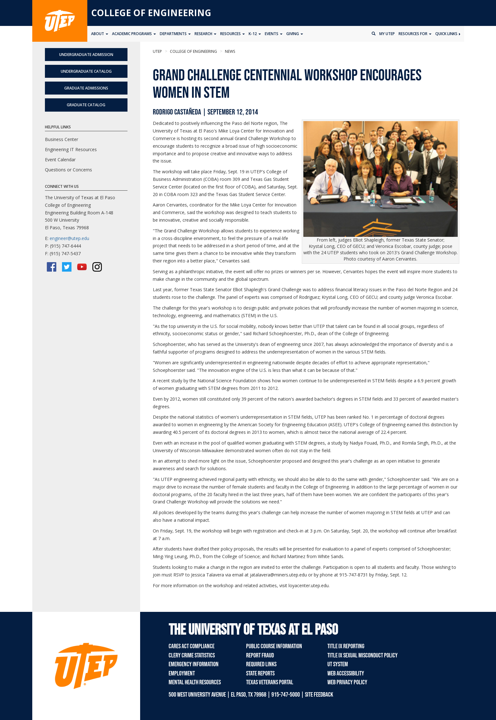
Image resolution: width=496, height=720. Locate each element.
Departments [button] (175, 33)
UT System (337, 664)
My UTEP (387, 33)
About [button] (99, 33)
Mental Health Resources (195, 682)
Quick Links (447, 33)
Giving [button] (294, 33)
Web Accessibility (345, 673)
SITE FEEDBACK (319, 694)
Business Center (61, 139)
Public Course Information (274, 646)
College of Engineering (151, 13)
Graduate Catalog (86, 105)
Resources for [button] (415, 33)
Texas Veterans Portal (269, 682)
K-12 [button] (255, 33)
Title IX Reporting (345, 646)
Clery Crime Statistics (192, 655)
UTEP (157, 51)
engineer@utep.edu (69, 238)
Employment (182, 673)
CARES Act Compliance (191, 646)
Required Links (261, 664)
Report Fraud (260, 655)
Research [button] (205, 33)
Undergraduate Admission (86, 54)
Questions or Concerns (68, 170)
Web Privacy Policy (347, 682)
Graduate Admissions (86, 88)
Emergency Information (194, 664)
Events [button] (273, 33)
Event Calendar (60, 160)
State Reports (260, 673)
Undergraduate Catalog (86, 71)
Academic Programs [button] (134, 33)
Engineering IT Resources (71, 149)
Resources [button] (232, 33)
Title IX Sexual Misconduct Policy (362, 655)
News (229, 51)
